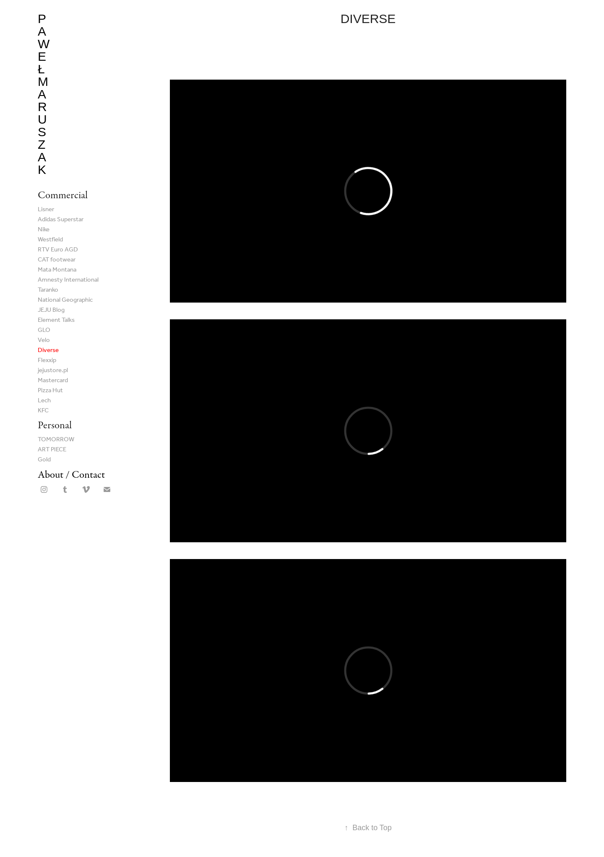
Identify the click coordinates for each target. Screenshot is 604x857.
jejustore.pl (53, 370)
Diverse (48, 350)
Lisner (46, 209)
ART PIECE (52, 450)
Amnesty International (68, 280)
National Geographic (65, 300)
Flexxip (47, 360)
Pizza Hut (50, 390)
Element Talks (56, 320)
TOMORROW (56, 439)
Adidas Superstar (60, 219)
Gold (44, 460)
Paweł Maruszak (43, 94)
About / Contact (71, 474)
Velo (44, 340)
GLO (44, 330)
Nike (43, 230)
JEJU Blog (51, 310)
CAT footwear (57, 260)
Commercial (63, 195)
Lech (44, 400)
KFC (43, 411)
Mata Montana (57, 270)
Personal (55, 425)
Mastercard (53, 380)
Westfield (50, 240)
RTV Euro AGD (58, 250)
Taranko (48, 290)
